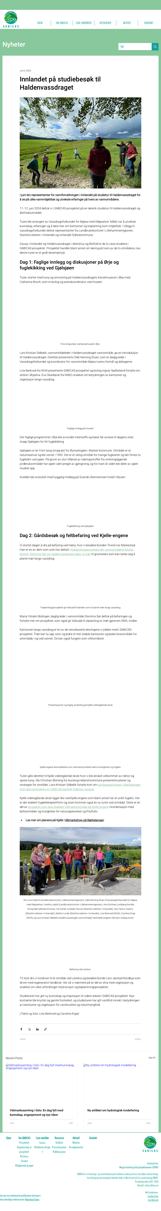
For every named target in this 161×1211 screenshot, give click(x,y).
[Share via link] (45, 1029)
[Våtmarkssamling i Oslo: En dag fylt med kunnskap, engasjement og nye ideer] (42, 1084)
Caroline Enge (153, 1196)
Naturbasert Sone (32, 1199)
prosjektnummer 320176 (148, 1167)
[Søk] (132, 46)
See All (152, 1057)
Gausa (42, 1142)
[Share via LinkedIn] (37, 1029)
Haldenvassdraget (42, 1149)
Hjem (8, 1138)
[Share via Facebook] (21, 1029)
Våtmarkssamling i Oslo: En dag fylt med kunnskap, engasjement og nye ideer (36, 1112)
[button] (62, 23)
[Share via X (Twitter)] (29, 1029)
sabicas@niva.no (151, 1185)
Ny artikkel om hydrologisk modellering (113, 1110)
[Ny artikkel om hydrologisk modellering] (119, 1084)
